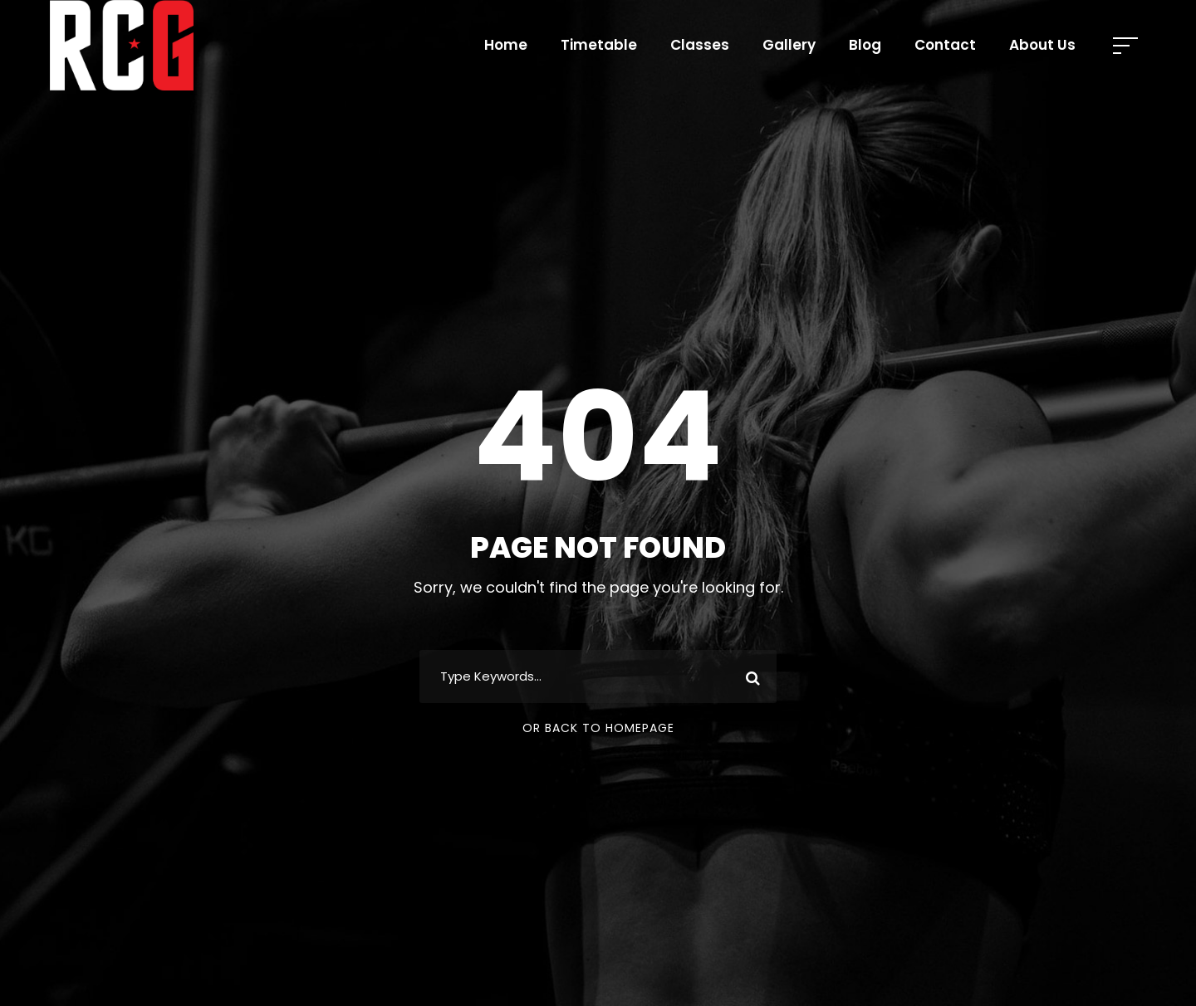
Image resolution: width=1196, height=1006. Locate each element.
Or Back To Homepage (598, 728)
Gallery (789, 45)
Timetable (599, 45)
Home (505, 45)
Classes (699, 45)
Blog (865, 45)
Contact (945, 45)
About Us (1042, 45)
